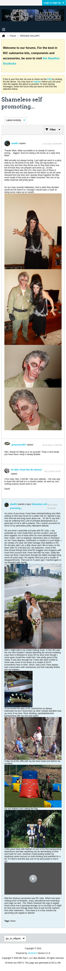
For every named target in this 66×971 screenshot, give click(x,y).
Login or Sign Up (54, 3)
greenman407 (18, 444)
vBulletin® (32, 953)
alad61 (14, 143)
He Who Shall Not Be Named (26, 469)
